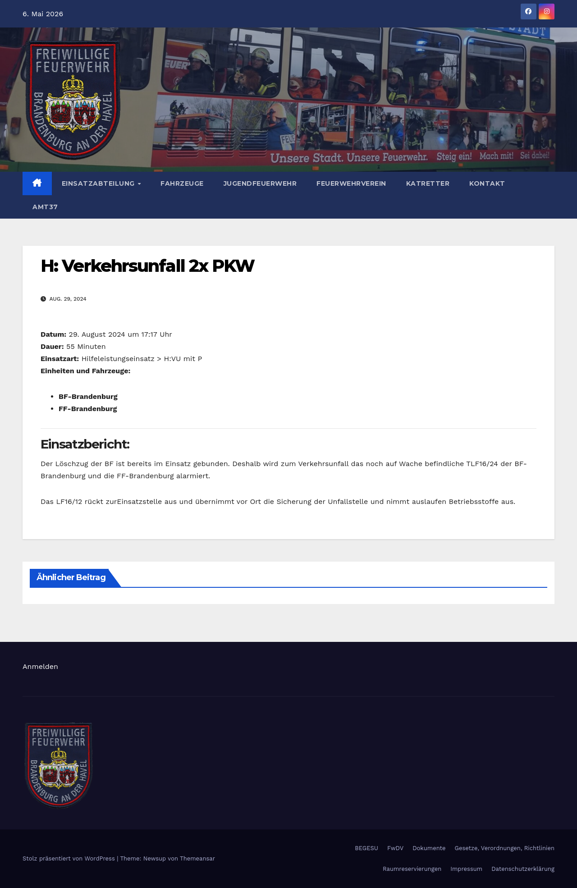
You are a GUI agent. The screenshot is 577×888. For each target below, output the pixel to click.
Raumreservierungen (412, 868)
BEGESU (366, 848)
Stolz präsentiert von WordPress (70, 858)
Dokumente (428, 848)
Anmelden (40, 666)
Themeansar (197, 858)
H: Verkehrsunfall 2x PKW (147, 265)
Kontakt (487, 183)
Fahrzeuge (182, 183)
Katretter (428, 183)
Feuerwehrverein (351, 183)
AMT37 (45, 207)
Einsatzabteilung (99, 183)
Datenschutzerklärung (522, 868)
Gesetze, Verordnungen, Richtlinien (504, 848)
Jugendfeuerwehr (260, 183)
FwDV (395, 848)
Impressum (466, 868)
